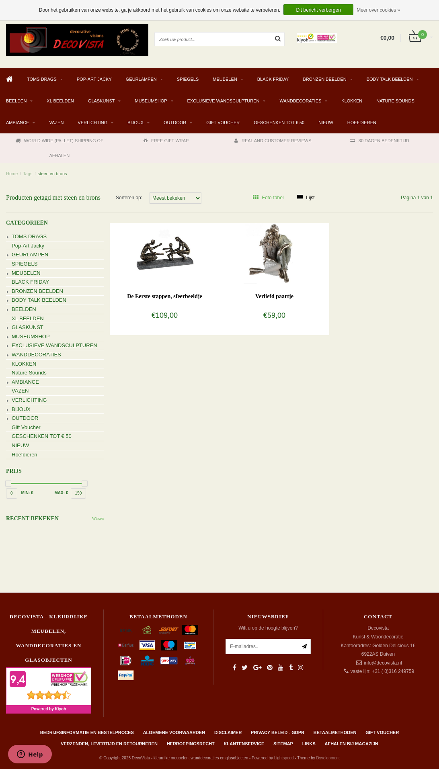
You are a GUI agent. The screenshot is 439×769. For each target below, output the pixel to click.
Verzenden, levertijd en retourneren (109, 743)
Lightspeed (284, 758)
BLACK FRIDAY (273, 79)
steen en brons (52, 173)
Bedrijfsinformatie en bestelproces (87, 732)
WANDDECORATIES (300, 100)
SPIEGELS (188, 79)
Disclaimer (228, 732)
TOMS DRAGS (42, 79)
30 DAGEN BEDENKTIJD (379, 140)
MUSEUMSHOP (151, 100)
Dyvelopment (328, 758)
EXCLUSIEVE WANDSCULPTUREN (223, 100)
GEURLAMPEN (141, 79)
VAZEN (56, 122)
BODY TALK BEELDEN (390, 79)
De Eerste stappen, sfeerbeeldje (164, 296)
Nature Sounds (395, 100)
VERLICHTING (92, 122)
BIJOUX (135, 122)
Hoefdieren (361, 122)
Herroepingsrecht (191, 743)
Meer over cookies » (378, 10)
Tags (27, 173)
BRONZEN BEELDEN (324, 79)
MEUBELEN (225, 79)
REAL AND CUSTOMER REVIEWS (273, 140)
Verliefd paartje (274, 296)
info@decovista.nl (383, 663)
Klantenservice (244, 743)
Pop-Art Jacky (94, 79)
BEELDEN (16, 100)
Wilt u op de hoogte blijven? (267, 628)
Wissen (98, 518)
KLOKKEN (351, 100)
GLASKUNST (101, 100)
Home (12, 173)
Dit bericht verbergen (318, 10)
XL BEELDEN (60, 100)
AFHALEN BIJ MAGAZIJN (351, 743)
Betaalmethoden (335, 732)
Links (309, 743)
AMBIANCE (17, 122)
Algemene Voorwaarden (174, 732)
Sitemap (283, 743)
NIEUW (325, 122)
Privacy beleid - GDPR (277, 732)
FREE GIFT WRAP (166, 140)
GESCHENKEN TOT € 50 (279, 122)
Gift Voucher (223, 122)
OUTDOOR (175, 122)
